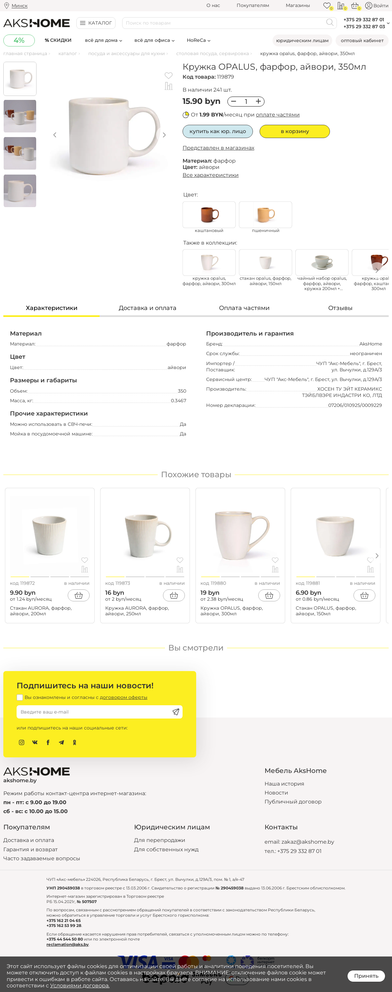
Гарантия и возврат (30, 849)
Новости (276, 793)
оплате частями (278, 115)
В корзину (295, 131)
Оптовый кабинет (362, 40)
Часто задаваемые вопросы (41, 858)
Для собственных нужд (166, 849)
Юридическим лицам (302, 40)
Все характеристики (211, 175)
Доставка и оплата (28, 840)
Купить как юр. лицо (218, 131)
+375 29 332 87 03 (364, 26)
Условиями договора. (80, 985)
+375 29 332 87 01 (299, 851)
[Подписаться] (176, 712)
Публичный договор (293, 802)
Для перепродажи (159, 840)
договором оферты (123, 697)
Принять (366, 976)
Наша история (284, 784)
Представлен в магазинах (218, 148)
